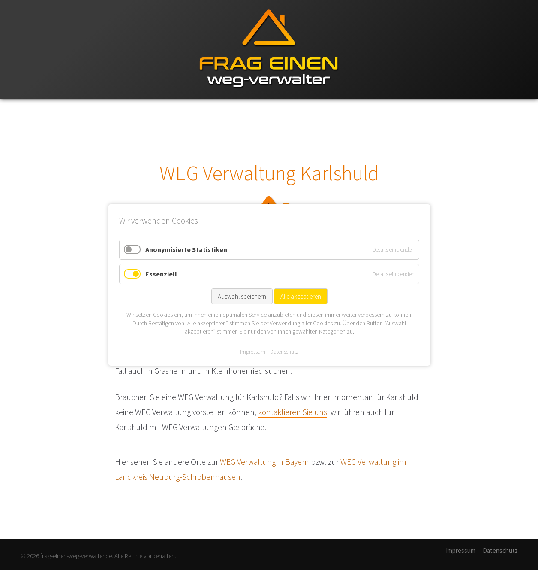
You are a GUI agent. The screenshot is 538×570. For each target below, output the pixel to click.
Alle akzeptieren (300, 296)
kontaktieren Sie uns (292, 412)
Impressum (460, 550)
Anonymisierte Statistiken (186, 249)
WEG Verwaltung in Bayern (264, 462)
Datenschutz (500, 550)
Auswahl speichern (241, 296)
